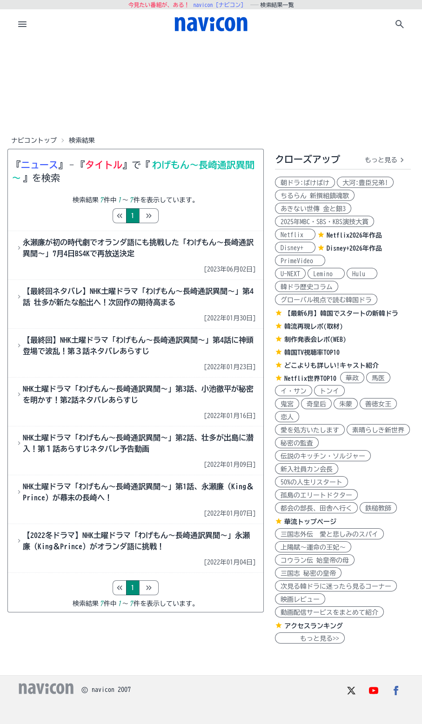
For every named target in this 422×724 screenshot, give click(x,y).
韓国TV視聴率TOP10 (312, 352)
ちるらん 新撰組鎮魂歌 (315, 196)
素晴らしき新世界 (378, 430)
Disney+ (295, 248)
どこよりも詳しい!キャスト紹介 (331, 365)
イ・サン (294, 391)
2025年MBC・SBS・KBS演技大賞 (324, 222)
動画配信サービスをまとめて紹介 (329, 612)
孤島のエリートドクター (316, 495)
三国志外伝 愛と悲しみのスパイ (329, 534)
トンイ (329, 391)
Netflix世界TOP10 (310, 378)
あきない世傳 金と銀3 (313, 209)
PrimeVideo (300, 261)
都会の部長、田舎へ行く (316, 508)
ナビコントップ (34, 140)
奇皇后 (316, 404)
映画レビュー (300, 599)
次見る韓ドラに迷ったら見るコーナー (336, 586)
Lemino (326, 274)
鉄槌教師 (378, 508)
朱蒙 (345, 404)
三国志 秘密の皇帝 (308, 573)
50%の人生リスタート (311, 482)
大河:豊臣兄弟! (365, 182)
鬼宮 (287, 404)
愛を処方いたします (310, 430)
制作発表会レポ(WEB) (315, 339)
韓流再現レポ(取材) (313, 326)
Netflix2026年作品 (354, 235)
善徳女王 (378, 404)
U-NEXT (290, 274)
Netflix (295, 235)
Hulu (362, 274)
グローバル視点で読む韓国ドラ (326, 300)
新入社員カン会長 (307, 469)
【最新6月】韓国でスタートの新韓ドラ (341, 313)
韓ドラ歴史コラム (307, 287)
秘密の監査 (297, 443)
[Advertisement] (211, 85)
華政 (352, 378)
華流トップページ (310, 521)
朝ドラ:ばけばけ (305, 182)
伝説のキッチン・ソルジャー (323, 456)
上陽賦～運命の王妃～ (313, 547)
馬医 (378, 378)
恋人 (287, 417)
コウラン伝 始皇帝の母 (315, 560)
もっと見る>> (310, 638)
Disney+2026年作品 (354, 248)
